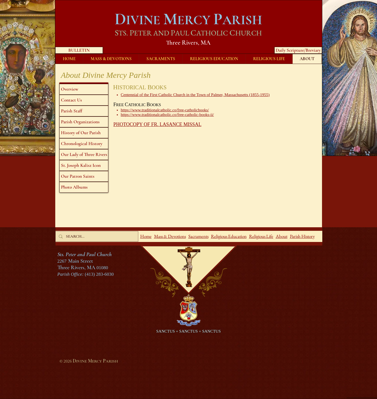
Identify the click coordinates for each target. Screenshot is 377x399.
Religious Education (229, 236)
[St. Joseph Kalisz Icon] (83, 165)
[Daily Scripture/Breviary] (298, 50)
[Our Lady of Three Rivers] (83, 154)
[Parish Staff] (83, 111)
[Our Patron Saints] (83, 176)
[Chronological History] (83, 143)
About (281, 236)
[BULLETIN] (79, 50)
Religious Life (261, 236)
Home (146, 236)
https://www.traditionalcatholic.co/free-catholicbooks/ (165, 110)
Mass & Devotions (170, 236)
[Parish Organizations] (83, 121)
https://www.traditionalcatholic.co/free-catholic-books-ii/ (167, 114)
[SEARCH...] (96, 236)
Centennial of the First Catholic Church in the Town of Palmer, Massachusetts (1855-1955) (195, 95)
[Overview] (83, 89)
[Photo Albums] (83, 187)
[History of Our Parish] (83, 132)
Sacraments (198, 236)
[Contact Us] (83, 100)
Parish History (302, 236)
